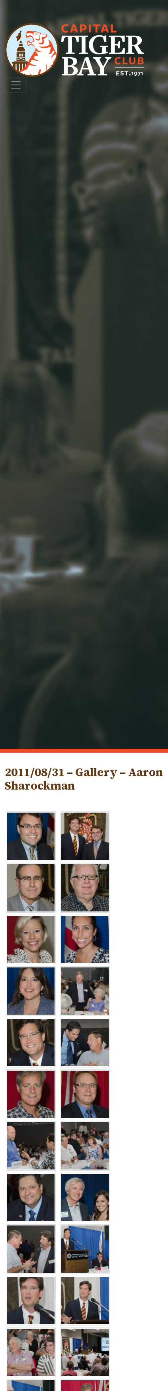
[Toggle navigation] (16, 85)
